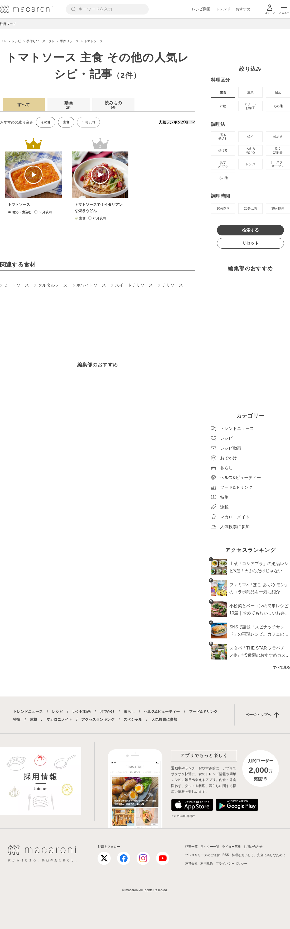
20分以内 (250, 208)
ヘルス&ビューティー (162, 711)
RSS (226, 855)
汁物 (223, 106)
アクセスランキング (97, 719)
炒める (278, 137)
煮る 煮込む (223, 136)
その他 (278, 106)
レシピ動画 (201, 9)
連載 (33, 719)
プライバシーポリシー (231, 863)
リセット (250, 243)
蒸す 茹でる (223, 164)
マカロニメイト (59, 719)
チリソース (170, 285)
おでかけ (107, 711)
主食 (223, 92)
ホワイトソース (89, 285)
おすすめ (243, 9)
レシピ (57, 711)
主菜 (250, 92)
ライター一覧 (209, 847)
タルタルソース (50, 285)
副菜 (278, 92)
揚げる (223, 150)
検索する (250, 230)
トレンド (223, 9)
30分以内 (277, 208)
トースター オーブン (278, 164)
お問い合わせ (253, 847)
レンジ (250, 164)
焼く (250, 137)
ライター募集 (231, 847)
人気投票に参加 (164, 719)
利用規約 (206, 863)
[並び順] (177, 122)
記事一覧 (191, 847)
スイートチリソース (132, 285)
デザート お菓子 (250, 106)
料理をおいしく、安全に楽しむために (259, 855)
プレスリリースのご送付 (202, 855)
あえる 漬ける (250, 150)
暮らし (129, 711)
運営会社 (191, 863)
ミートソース (14, 285)
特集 (17, 719)
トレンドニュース (28, 711)
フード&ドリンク (203, 711)
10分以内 (88, 122)
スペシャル (133, 719)
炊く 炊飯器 (278, 150)
